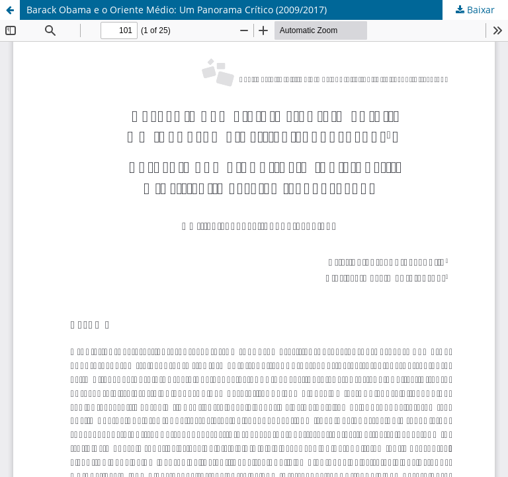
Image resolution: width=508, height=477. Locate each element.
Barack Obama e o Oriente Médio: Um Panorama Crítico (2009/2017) (176, 9)
